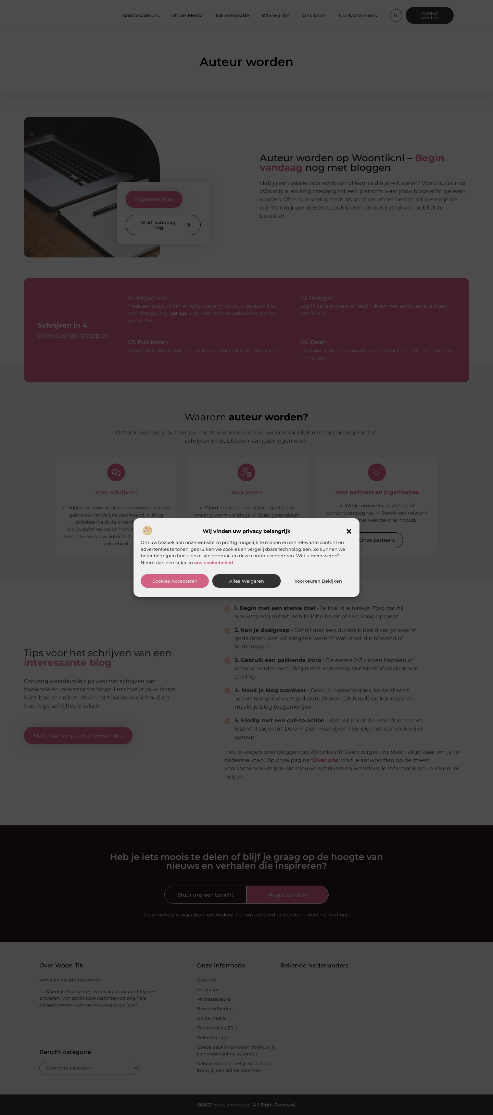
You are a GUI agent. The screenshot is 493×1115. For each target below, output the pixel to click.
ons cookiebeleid (213, 562)
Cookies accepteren (175, 581)
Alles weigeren (246, 581)
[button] (348, 531)
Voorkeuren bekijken (318, 581)
